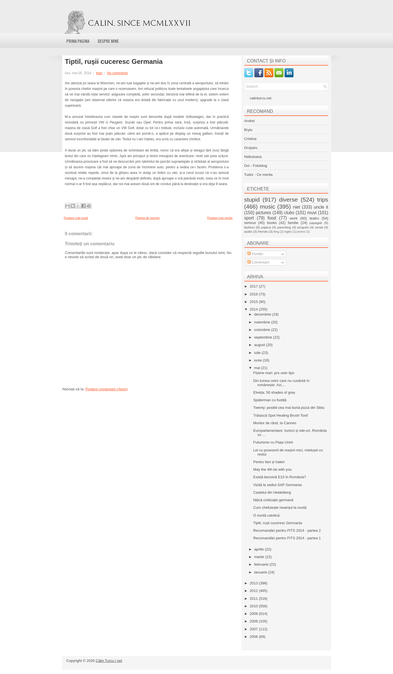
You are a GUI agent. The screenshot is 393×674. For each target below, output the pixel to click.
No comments (117, 73)
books (272, 223)
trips (99, 73)
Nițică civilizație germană (273, 500)
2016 (254, 294)
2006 (254, 637)
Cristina (250, 139)
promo (301, 231)
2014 (254, 309)
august (260, 345)
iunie (258, 360)
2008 (254, 621)
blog (276, 231)
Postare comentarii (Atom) (106, 389)
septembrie (263, 337)
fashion (249, 227)
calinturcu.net (260, 98)
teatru (314, 218)
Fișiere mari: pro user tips (273, 373)
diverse (288, 199)
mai (257, 368)
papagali (316, 223)
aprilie (259, 549)
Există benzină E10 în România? (279, 477)
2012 (254, 591)
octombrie (262, 330)
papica (266, 227)
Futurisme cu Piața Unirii (273, 442)
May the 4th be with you (272, 469)
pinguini (303, 227)
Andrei (249, 121)
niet (296, 207)
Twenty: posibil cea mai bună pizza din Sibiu (288, 407)
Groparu (251, 148)
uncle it (321, 207)
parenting (284, 227)
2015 (254, 302)
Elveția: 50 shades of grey (274, 392)
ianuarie (261, 572)
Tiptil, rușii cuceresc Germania (114, 61)
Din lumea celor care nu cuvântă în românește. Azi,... (281, 383)
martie (259, 557)
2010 (254, 606)
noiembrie (262, 322)
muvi (312, 212)
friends (263, 231)
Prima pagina (77, 41)
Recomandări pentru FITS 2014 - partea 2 (287, 530)
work (293, 218)
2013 (254, 583)
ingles (288, 231)
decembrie (263, 314)
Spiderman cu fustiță (270, 400)
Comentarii (258, 262)
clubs (289, 212)
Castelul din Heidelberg (272, 492)
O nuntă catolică (266, 515)
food (272, 218)
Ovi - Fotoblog (255, 166)
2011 (254, 598)
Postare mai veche (219, 218)
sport (249, 218)
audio (248, 231)
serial (319, 227)
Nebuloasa (253, 157)
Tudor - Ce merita (258, 174)
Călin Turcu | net (109, 661)
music (267, 206)
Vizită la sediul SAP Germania (277, 485)
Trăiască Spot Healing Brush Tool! (280, 415)
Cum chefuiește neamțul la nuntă (279, 507)
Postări (255, 254)
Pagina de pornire (147, 218)
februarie (261, 564)
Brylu (248, 130)
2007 (254, 629)
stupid (252, 199)
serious (250, 223)
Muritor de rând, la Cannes (274, 423)
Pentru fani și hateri (269, 462)
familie (293, 223)
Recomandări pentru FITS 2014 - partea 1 (287, 538)
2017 (254, 286)
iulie (258, 353)
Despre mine (108, 41)
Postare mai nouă (76, 218)
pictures (263, 212)
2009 (254, 614)
